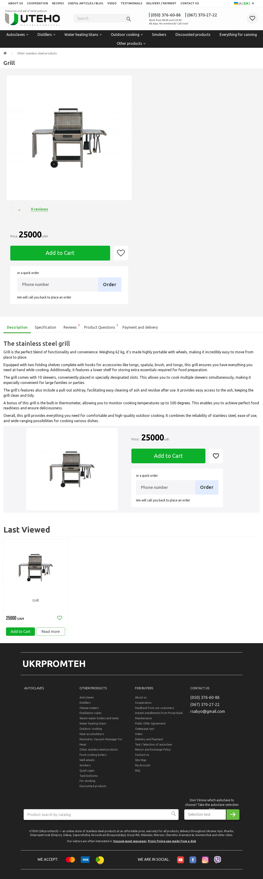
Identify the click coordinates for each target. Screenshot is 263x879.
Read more (51, 633)
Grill (35, 600)
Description (17, 327)
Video (139, 737)
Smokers (159, 34)
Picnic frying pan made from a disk (172, 844)
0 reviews (39, 209)
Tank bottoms (89, 779)
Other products (129, 43)
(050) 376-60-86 (166, 15)
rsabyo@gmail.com (207, 714)
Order (109, 284)
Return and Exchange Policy (153, 752)
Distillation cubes (90, 716)
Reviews (72, 325)
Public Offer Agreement (150, 726)
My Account (142, 768)
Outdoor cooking (125, 34)
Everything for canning (238, 34)
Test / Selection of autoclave (153, 747)
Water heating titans (81, 34)
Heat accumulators (92, 737)
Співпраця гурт (145, 732)
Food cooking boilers (93, 758)
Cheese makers (89, 711)
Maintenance (143, 721)
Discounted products (192, 34)
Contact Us (142, 758)
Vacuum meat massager (129, 844)
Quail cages (87, 773)
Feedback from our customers (154, 711)
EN (246, 3)
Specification (45, 327)
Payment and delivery (140, 327)
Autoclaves (15, 34)
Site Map (140, 763)
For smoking (87, 784)
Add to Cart (60, 252)
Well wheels (87, 763)
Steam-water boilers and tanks (99, 721)
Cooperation (143, 705)
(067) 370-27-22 (202, 15)
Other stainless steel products (37, 52)
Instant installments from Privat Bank (159, 716)
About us (140, 700)
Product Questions (101, 325)
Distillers (44, 34)
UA (240, 3)
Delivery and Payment (149, 742)
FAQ (137, 773)
